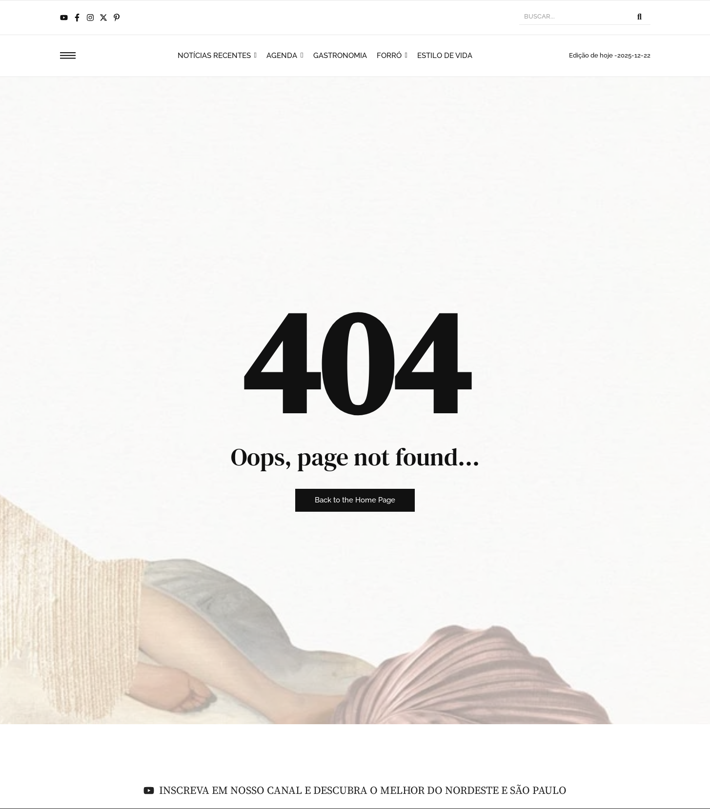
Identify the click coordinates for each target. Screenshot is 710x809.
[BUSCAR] (574, 17)
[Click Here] (68, 57)
